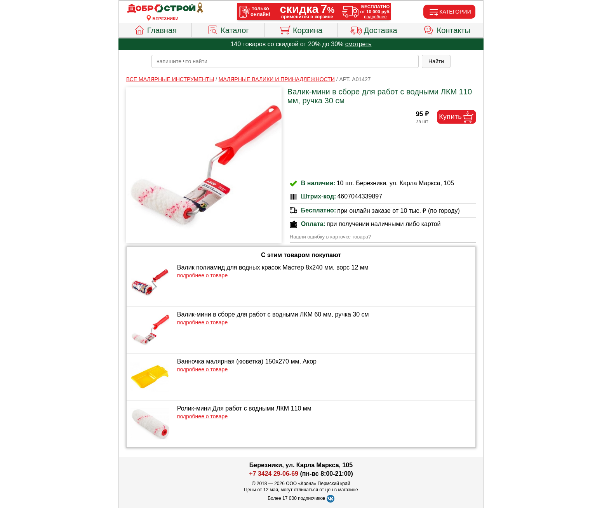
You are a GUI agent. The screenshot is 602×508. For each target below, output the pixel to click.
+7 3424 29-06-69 (273, 473)
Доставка (373, 29)
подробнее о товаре (202, 275)
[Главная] (165, 8)
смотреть (358, 44)
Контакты (446, 29)
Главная (155, 29)
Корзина (300, 29)
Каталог (228, 29)
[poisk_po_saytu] (285, 61)
